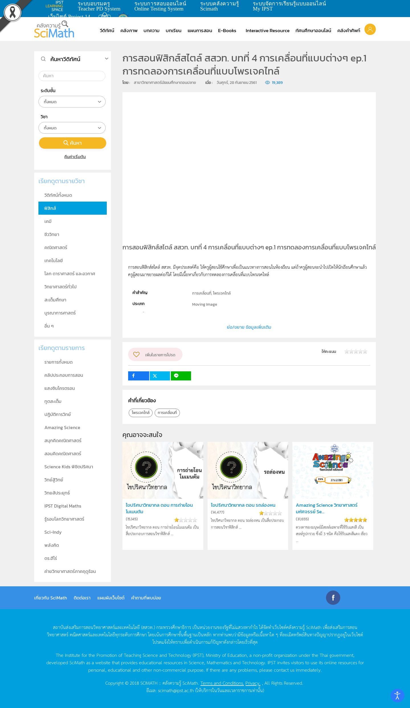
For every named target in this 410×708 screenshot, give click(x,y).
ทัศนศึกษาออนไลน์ (313, 30)
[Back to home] (54, 29)
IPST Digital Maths (62, 505)
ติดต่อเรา (82, 597)
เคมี (48, 221)
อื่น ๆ (49, 325)
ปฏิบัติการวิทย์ (57, 414)
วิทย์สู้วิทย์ (53, 479)
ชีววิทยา (51, 234)
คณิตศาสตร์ (55, 247)
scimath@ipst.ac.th (176, 690)
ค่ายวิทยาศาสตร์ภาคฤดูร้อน (70, 571)
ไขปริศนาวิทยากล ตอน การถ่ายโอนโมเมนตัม (159, 508)
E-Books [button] (227, 30)
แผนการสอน (200, 30)
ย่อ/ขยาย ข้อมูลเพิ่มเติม (249, 327)
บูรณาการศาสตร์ (60, 312)
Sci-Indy (53, 532)
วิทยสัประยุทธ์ (57, 492)
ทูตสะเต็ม (53, 401)
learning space (56, 6)
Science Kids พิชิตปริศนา (68, 466)
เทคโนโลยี (53, 260)
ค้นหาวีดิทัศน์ (65, 59)
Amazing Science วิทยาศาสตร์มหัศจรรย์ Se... (327, 508)
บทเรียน (173, 30)
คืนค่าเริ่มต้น (73, 156)
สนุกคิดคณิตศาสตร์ (62, 440)
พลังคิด (51, 545)
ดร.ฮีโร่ (50, 558)
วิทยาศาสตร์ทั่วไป (60, 286)
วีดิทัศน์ (107, 30)
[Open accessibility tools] (397, 695)
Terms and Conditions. (222, 682)
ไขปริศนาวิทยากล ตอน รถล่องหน (243, 505)
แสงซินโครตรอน (59, 388)
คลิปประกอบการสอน (63, 375)
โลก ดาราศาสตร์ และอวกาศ (69, 273)
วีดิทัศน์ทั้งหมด (58, 195)
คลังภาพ (129, 30)
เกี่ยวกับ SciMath (50, 597)
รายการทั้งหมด (58, 362)
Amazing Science (62, 427)
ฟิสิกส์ (50, 208)
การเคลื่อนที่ (167, 413)
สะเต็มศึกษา (55, 299)
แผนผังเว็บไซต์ (110, 597)
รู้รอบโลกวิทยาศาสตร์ (64, 519)
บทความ (151, 30)
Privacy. (253, 682)
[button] (370, 29)
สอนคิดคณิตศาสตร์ (62, 453)
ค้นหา (72, 143)
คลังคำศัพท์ (348, 30)
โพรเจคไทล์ (140, 413)
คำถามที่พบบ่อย (146, 597)
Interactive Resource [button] (268, 30)
